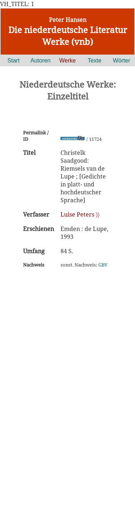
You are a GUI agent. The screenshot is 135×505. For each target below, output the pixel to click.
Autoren (40, 60)
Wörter (121, 60)
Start (14, 60)
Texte (94, 60)
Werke (67, 60)
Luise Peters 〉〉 (79, 214)
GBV (103, 264)
